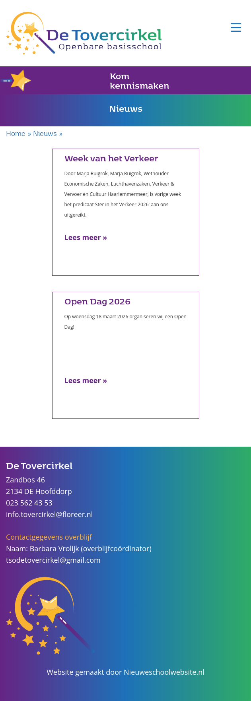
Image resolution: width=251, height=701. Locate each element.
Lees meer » (85, 237)
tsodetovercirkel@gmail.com (53, 560)
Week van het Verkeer (111, 158)
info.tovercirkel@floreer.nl (49, 514)
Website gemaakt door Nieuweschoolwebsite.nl (125, 672)
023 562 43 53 (29, 502)
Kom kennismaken (84, 80)
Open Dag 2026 (97, 301)
